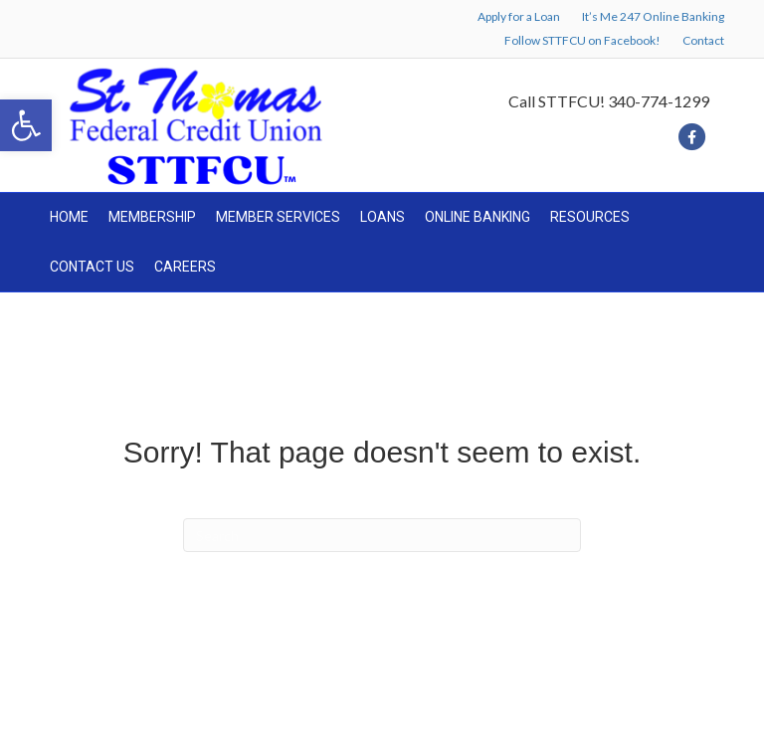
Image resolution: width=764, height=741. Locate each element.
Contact (703, 40)
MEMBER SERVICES (278, 217)
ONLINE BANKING (477, 217)
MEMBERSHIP (152, 217)
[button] (26, 125)
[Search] (382, 535)
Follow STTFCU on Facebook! (582, 40)
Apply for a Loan (519, 16)
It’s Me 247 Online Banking (653, 16)
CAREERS (185, 267)
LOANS (382, 217)
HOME (69, 217)
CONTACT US (92, 267)
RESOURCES (590, 217)
